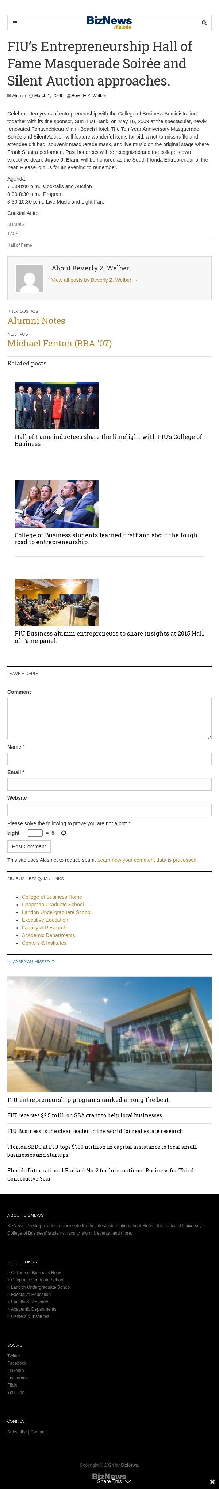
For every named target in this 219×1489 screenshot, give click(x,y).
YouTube (15, 1392)
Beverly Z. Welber (89, 95)
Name (14, 747)
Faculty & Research (44, 928)
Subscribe (17, 1432)
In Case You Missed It (30, 961)
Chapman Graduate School (53, 905)
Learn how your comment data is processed (147, 860)
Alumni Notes (36, 320)
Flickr (12, 1385)
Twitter (13, 1356)
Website (17, 798)
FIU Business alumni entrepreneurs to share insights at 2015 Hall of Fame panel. (109, 636)
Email (14, 772)
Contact (37, 1432)
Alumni (19, 95)
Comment (19, 692)
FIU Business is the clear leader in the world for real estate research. (95, 1131)
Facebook (17, 1363)
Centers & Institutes (44, 943)
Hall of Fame (19, 245)
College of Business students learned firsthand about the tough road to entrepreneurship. (106, 538)
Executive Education (45, 920)
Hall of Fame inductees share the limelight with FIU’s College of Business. (108, 440)
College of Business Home (52, 897)
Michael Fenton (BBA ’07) (59, 343)
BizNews (129, 1465)
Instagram (17, 1377)
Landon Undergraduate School (57, 912)
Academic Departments (48, 935)
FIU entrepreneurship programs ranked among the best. (88, 1099)
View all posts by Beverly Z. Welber (94, 280)
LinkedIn (15, 1370)
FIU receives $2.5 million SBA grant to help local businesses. (85, 1115)
